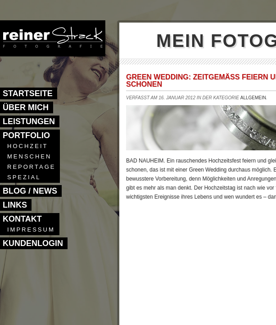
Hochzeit (27, 146)
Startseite (28, 93)
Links (15, 205)
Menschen (29, 156)
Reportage (31, 167)
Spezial (24, 177)
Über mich (26, 107)
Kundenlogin (33, 243)
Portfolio (26, 135)
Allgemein (253, 97)
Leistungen (29, 121)
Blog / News (30, 191)
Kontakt (22, 219)
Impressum (31, 229)
